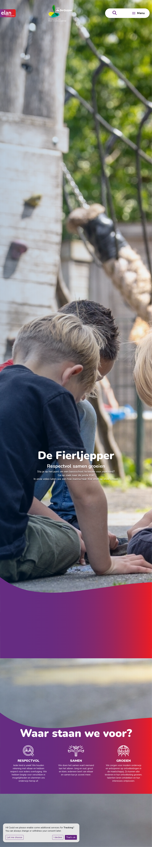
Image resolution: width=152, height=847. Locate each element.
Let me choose (14, 837)
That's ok (71, 837)
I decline (58, 837)
